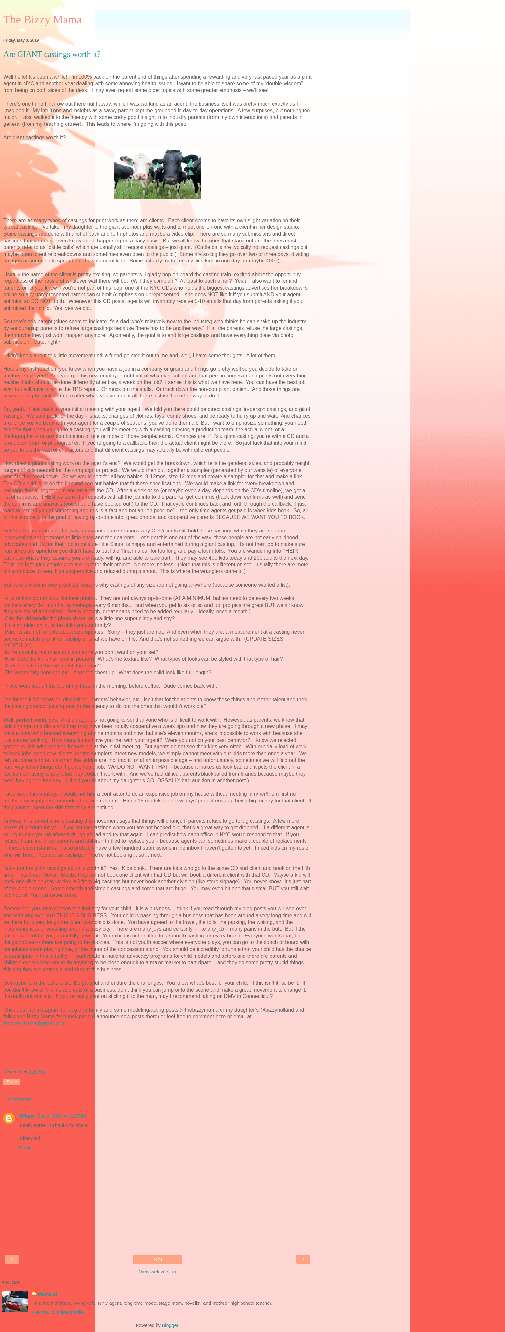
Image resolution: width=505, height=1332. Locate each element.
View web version (157, 1271)
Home (157, 1259)
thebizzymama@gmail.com (34, 1023)
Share (12, 1082)
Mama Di (47, 1294)
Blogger (170, 1325)
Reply (25, 1147)
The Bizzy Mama (42, 19)
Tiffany (26, 1116)
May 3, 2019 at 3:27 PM (61, 1116)
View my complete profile (58, 1312)
